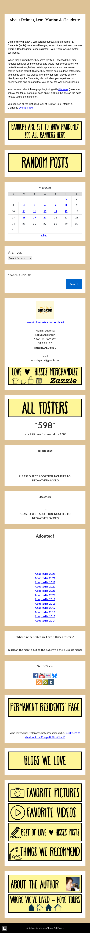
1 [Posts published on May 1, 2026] (66, 198)
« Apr (44, 235)
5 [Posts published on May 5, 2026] (34, 205)
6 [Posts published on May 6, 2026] (45, 205)
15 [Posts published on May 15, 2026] (66, 211)
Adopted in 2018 (45, 603)
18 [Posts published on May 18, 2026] (24, 217)
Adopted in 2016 (45, 612)
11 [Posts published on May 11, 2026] (24, 211)
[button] (4, 928)
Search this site (19, 275)
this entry (63, 89)
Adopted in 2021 (45, 590)
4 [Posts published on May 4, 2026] (24, 205)
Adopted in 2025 (45, 573)
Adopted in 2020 (45, 595)
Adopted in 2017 (45, 607)
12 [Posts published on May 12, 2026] (34, 211)
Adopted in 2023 (45, 582)
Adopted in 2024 (45, 577)
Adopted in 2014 (45, 620)
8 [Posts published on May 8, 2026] (66, 205)
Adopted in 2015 (45, 616)
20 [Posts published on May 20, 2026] (45, 217)
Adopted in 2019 (45, 599)
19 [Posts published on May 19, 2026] (34, 217)
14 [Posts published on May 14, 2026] (55, 211)
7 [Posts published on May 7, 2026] (55, 205)
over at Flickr (26, 107)
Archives (15, 252)
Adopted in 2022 (45, 586)
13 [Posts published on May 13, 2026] (45, 211)
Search (74, 284)
